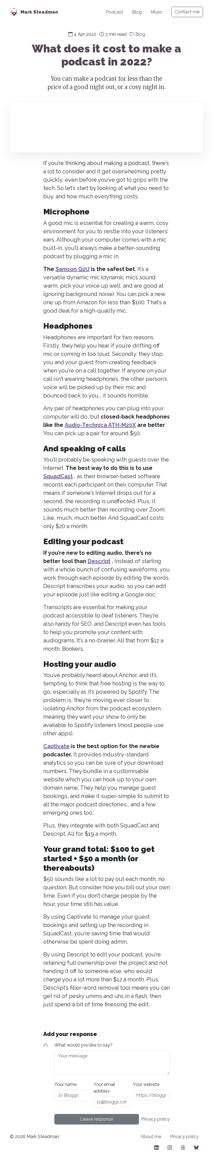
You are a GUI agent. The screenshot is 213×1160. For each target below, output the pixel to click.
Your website (146, 1084)
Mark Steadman (39, 12)
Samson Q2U (72, 269)
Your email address (104, 1088)
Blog (137, 12)
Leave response (96, 1119)
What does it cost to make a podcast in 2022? (106, 55)
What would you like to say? (83, 1045)
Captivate (56, 746)
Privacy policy (155, 1119)
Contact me (187, 11)
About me (151, 1136)
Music (157, 12)
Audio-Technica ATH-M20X (100, 425)
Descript (99, 561)
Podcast (114, 12)
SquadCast (58, 476)
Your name (65, 1084)
